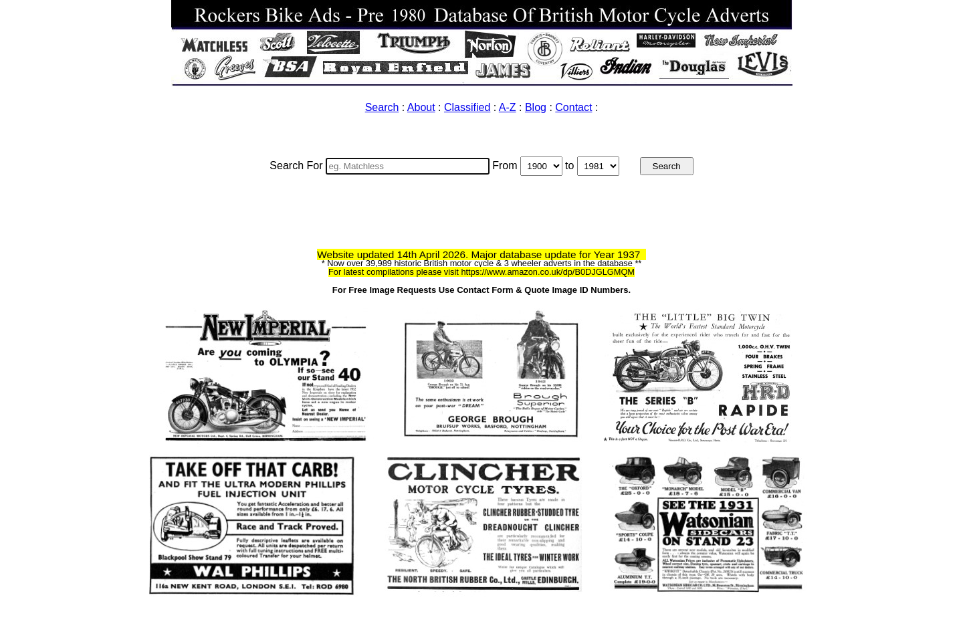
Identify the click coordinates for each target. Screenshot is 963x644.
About (421, 107)
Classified (467, 107)
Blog (535, 107)
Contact (573, 107)
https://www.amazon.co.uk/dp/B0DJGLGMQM (548, 272)
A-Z (507, 107)
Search (382, 107)
